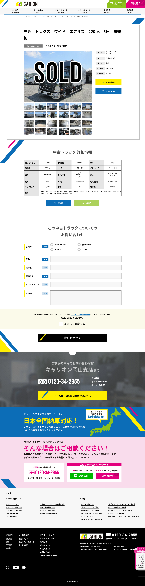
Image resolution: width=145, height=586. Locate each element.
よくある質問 (23, 545)
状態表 (88, 203)
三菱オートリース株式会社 (90, 507)
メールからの (72, 396)
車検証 (60, 203)
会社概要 (9, 539)
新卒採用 (45, 545)
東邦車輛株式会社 (12, 513)
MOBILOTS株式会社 (87, 504)
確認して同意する (74, 324)
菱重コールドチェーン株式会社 (91, 513)
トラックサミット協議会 (116, 513)
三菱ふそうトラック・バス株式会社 (52, 504)
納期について (86, 245)
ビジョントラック (47, 538)
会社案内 (9, 535)
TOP (26, 16)
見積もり (58, 249)
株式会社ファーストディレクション (120, 510)
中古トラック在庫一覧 (45, 16)
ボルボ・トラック (12, 504)
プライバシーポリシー (80, 314)
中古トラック (23, 539)
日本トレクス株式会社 (47, 510)
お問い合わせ (110, 83)
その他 (84, 249)
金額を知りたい (60, 245)
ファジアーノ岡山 (87, 516)
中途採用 (45, 548)
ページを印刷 (110, 92)
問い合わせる (72, 338)
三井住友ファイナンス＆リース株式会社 (121, 504)
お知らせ (43, 541)
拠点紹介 (9, 548)
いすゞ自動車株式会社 (47, 507)
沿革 (7, 542)
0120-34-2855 (64, 381)
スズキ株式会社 (11, 516)
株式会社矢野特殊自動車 (48, 513)
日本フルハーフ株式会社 (14, 510)
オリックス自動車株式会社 (117, 507)
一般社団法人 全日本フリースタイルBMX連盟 (123, 516)
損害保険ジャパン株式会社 (90, 510)
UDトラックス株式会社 (14, 507)
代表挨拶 (9, 545)
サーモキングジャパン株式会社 (91, 519)
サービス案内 (33, 16)
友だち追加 (83, 475)
